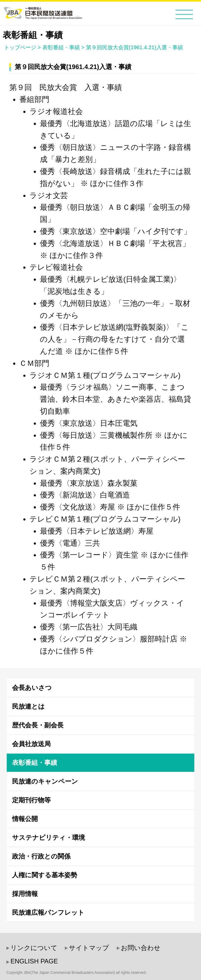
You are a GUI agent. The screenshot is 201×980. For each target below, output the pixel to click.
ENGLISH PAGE (34, 961)
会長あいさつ (32, 687)
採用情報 (25, 893)
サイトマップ (89, 947)
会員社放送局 (31, 743)
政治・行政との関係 (41, 856)
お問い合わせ (141, 947)
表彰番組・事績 (61, 47)
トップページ (20, 47)
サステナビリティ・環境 (48, 837)
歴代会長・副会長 (38, 725)
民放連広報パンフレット (48, 912)
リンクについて (33, 947)
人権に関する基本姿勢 (44, 875)
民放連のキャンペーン (45, 781)
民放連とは (28, 706)
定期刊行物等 (31, 800)
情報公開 (25, 818)
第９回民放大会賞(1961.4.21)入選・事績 (134, 47)
